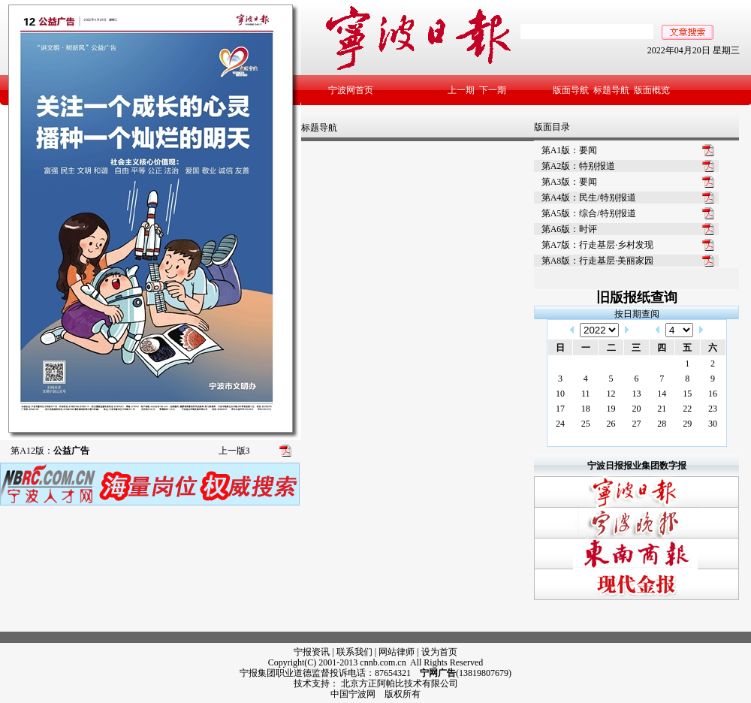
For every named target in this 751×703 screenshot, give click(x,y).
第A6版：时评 (569, 229)
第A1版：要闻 (569, 150)
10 (560, 393)
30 (712, 423)
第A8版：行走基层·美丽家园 (597, 260)
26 (611, 423)
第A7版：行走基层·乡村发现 (597, 245)
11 (585, 393)
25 (585, 423)
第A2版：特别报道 (578, 166)
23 (712, 408)
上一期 (461, 90)
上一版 (234, 450)
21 (661, 408)
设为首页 (439, 652)
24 (560, 423)
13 (636, 393)
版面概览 (652, 90)
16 (712, 393)
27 (636, 423)
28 (661, 423)
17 (560, 408)
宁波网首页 (350, 90)
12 (611, 393)
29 (687, 423)
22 (687, 408)
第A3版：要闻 (569, 182)
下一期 (492, 90)
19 (611, 408)
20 (636, 408)
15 (687, 393)
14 (661, 393)
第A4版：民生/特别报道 (588, 197)
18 (585, 408)
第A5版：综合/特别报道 (588, 213)
